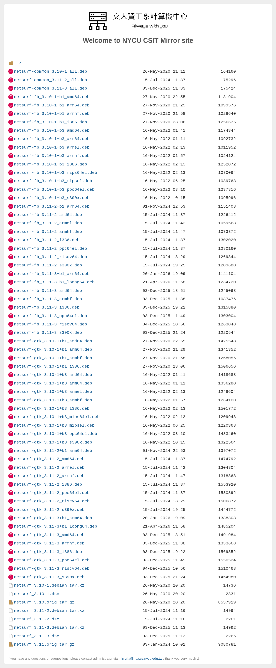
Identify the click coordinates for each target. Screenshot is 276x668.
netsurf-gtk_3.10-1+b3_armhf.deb (53, 400)
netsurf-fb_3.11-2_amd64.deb (48, 215)
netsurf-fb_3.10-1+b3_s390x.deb (51, 198)
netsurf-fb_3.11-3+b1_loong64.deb (54, 282)
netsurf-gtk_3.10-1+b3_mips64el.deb (56, 417)
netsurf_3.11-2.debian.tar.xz (49, 611)
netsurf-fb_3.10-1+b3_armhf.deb (51, 156)
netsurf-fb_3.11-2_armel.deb (48, 223)
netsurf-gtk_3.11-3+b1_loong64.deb (55, 526)
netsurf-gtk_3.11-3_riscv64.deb (51, 568)
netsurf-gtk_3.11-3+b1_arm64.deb (53, 518)
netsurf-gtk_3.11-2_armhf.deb (49, 476)
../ (17, 63)
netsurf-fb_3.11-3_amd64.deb (48, 291)
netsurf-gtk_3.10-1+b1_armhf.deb (53, 358)
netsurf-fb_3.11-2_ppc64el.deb (50, 248)
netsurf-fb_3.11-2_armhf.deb (48, 232)
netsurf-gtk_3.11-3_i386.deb (48, 552)
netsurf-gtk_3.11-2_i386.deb (48, 484)
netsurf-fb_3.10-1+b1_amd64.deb (51, 97)
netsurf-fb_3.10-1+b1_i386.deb (50, 122)
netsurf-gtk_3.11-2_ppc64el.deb (51, 493)
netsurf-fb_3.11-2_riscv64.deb (50, 257)
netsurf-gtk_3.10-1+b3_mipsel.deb (54, 425)
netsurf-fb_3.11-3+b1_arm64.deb (51, 274)
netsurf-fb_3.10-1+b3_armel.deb (51, 147)
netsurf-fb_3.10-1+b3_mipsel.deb (53, 181)
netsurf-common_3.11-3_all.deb (50, 88)
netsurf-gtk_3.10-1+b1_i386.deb (51, 366)
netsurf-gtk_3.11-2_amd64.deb (49, 459)
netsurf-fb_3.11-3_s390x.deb (48, 333)
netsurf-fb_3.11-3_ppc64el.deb (50, 316)
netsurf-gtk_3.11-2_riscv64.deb (51, 501)
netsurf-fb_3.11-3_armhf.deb (48, 299)
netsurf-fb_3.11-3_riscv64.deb (50, 324)
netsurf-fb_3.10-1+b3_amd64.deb (51, 130)
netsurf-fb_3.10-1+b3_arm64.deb (51, 139)
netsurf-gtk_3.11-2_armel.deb (49, 467)
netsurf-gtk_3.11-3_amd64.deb (49, 535)
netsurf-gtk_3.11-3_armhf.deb (49, 543)
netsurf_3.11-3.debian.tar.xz (49, 627)
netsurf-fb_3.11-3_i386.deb (46, 307)
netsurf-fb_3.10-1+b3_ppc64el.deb (54, 189)
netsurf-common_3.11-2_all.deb (50, 80)
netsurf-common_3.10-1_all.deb (50, 71)
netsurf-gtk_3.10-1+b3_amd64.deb (53, 375)
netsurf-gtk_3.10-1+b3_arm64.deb (53, 383)
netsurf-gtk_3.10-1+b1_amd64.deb (53, 341)
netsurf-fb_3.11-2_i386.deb (46, 240)
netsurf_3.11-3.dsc (36, 636)
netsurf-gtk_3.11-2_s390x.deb (49, 510)
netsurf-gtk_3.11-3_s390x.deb (49, 577)
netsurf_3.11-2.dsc (36, 619)
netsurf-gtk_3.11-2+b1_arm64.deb (53, 451)
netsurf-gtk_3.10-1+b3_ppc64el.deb (55, 434)
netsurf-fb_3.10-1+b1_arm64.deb (51, 105)
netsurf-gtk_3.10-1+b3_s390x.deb (53, 442)
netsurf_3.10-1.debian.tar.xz (49, 585)
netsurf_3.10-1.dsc (36, 594)
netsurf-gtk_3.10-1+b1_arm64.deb (53, 349)
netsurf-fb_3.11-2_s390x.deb (48, 265)
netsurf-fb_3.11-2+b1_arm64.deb (51, 206)
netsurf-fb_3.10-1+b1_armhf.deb (51, 114)
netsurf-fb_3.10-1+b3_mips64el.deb (55, 173)
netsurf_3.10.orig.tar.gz (44, 602)
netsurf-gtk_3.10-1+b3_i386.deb (51, 408)
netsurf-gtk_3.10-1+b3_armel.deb (53, 392)
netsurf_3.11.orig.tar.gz (44, 644)
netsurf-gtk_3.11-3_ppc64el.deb (51, 560)
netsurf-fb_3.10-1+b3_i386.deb (50, 164)
